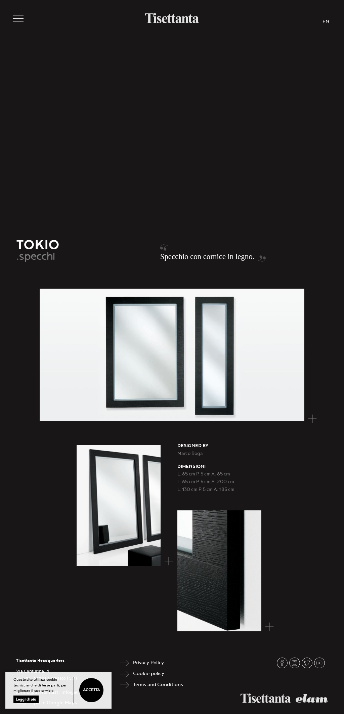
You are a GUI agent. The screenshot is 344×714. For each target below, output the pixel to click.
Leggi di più (26, 699)
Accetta (91, 689)
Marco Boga (190, 453)
